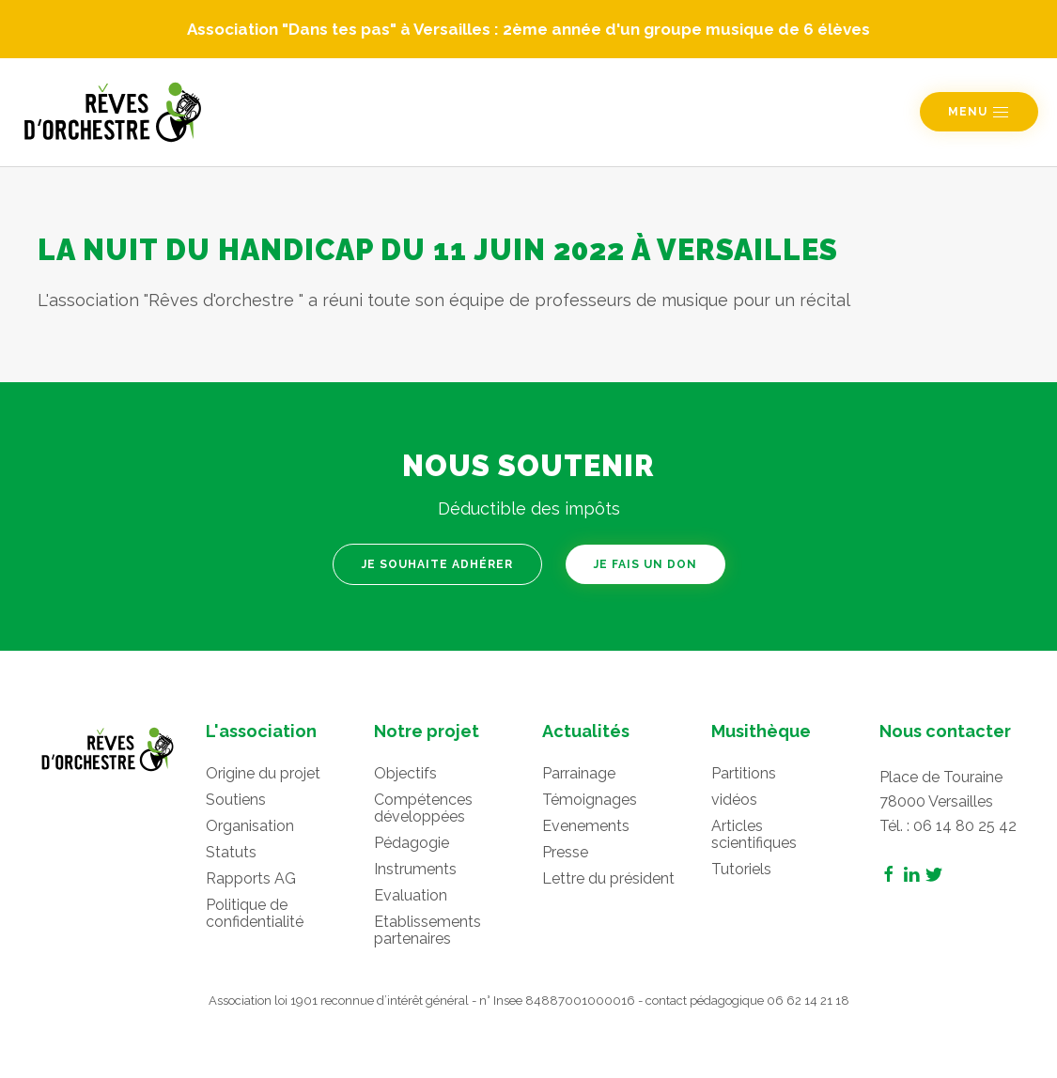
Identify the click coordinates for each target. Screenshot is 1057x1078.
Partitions (743, 773)
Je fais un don (645, 564)
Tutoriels (741, 869)
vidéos (734, 799)
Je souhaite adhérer (437, 564)
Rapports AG (251, 878)
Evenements (586, 826)
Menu (979, 112)
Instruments (415, 869)
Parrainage (578, 773)
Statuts (231, 852)
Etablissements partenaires (427, 930)
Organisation (250, 826)
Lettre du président (608, 878)
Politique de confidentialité (254, 913)
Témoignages (589, 799)
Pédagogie (411, 843)
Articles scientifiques (754, 834)
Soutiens (236, 799)
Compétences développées (423, 808)
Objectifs (405, 773)
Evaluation (410, 895)
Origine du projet (263, 773)
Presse (565, 852)
